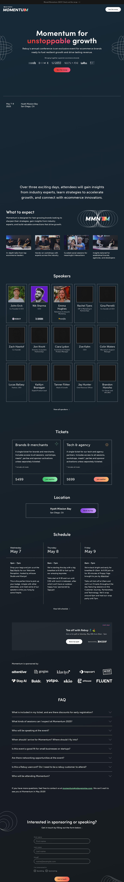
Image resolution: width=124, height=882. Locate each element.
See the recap (113, 9)
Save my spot (74, 641)
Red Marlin (15, 570)
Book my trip (88, 510)
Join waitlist (50, 479)
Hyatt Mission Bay (29, 104)
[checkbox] (62, 871)
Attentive (104, 576)
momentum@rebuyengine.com (77, 788)
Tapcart (50, 590)
